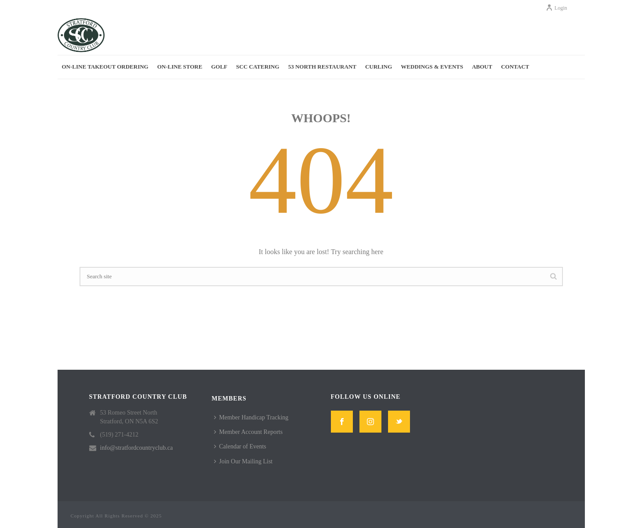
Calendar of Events (240, 446)
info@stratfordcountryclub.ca (136, 447)
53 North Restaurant (322, 66)
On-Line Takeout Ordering (105, 66)
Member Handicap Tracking (251, 417)
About (482, 66)
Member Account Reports (248, 432)
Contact (515, 66)
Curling (378, 66)
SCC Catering (257, 66)
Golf (219, 66)
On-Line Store (180, 66)
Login (556, 8)
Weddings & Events (432, 66)
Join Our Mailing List (243, 461)
